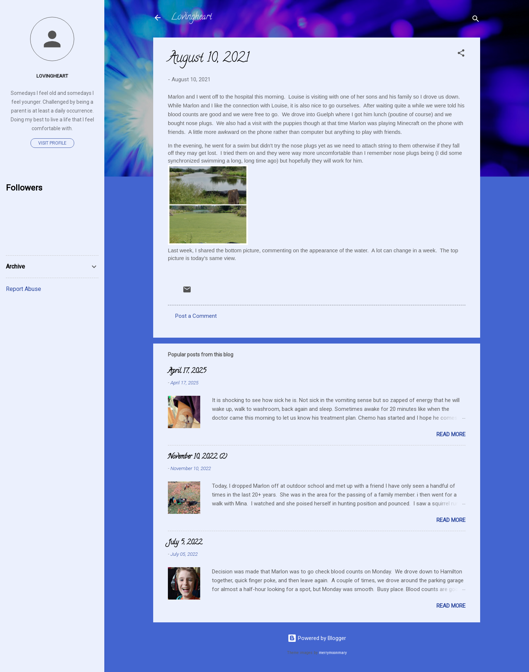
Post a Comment (196, 316)
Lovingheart (191, 17)
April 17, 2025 (187, 371)
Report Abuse (23, 288)
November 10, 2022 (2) (197, 457)
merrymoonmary (333, 652)
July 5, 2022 (185, 543)
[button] (461, 54)
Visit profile (52, 143)
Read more (450, 434)
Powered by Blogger (317, 638)
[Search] (475, 20)
